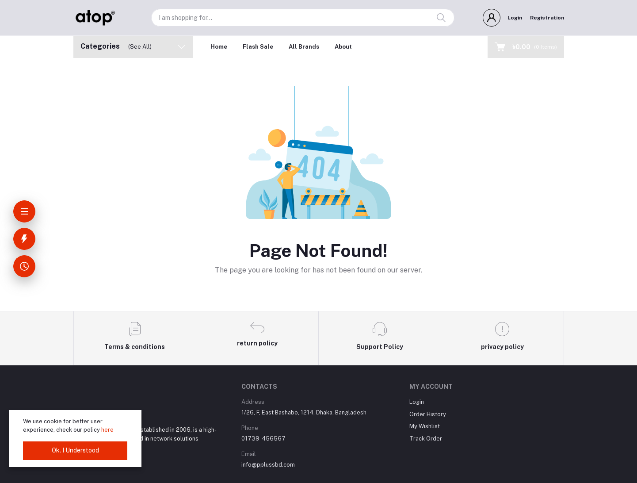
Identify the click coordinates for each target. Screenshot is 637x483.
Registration (547, 18)
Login (514, 18)
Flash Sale (258, 46)
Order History (427, 414)
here (107, 429)
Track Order (425, 438)
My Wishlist (424, 426)
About (343, 46)
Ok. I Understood (75, 450)
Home (218, 46)
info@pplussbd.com (268, 464)
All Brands (304, 46)
